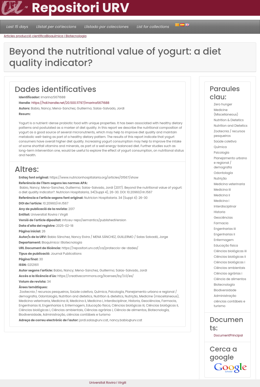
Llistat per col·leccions (56, 26)
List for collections (153, 26)
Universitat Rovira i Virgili (107, 382)
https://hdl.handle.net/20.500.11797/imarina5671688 (70, 103)
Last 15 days (17, 26)
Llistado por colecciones (107, 26)
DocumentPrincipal (228, 335)
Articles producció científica (25, 36)
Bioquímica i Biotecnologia (66, 36)
